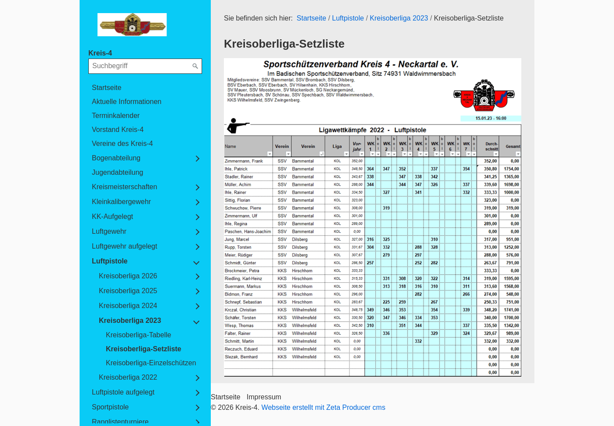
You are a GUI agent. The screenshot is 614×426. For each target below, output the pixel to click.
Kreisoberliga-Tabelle (138, 335)
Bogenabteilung (116, 158)
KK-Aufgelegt (112, 216)
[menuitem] (145, 88)
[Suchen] (195, 66)
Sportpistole (110, 407)
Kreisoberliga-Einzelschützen (151, 363)
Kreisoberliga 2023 (130, 320)
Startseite (107, 87)
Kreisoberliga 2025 (128, 290)
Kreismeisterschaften (124, 186)
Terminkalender (116, 115)
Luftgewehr (109, 231)
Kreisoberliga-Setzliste (143, 349)
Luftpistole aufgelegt (123, 392)
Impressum (264, 397)
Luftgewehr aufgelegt (124, 246)
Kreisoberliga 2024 (128, 305)
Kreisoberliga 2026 (128, 276)
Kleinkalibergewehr (121, 201)
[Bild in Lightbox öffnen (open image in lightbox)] (372, 217)
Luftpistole (110, 261)
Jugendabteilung (117, 172)
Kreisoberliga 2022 (128, 377)
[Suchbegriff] (145, 66)
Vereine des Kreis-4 (122, 143)
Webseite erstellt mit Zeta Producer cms (323, 407)
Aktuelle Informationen (126, 101)
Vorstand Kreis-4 (117, 129)
